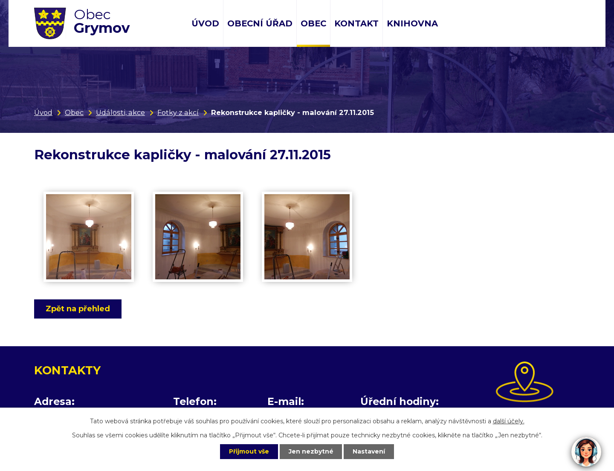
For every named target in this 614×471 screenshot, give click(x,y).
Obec (313, 23)
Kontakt (356, 23)
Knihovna (412, 23)
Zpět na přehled (78, 308)
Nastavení (369, 451)
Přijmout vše (249, 451)
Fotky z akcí (178, 112)
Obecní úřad (260, 23)
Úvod (205, 23)
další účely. (508, 421)
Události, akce (120, 112)
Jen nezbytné (311, 451)
